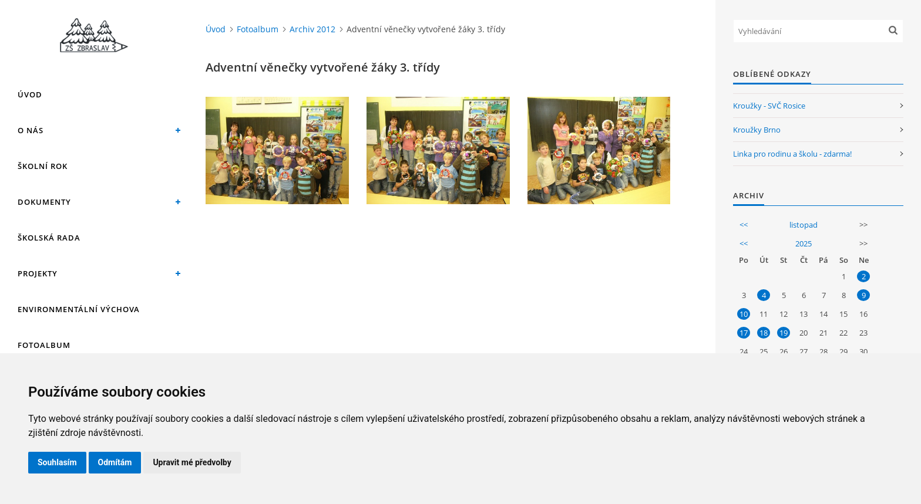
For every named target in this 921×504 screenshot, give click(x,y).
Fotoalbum (44, 345)
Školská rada (49, 237)
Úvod (30, 94)
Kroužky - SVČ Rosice (769, 105)
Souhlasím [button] (57, 462)
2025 (803, 243)
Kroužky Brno (757, 129)
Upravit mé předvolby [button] (192, 462)
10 (744, 314)
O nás (30, 130)
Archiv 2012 (312, 29)
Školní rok (43, 166)
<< (744, 224)
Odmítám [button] (115, 462)
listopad (803, 224)
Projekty (38, 273)
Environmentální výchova (79, 309)
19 (783, 332)
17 (744, 332)
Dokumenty (44, 202)
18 (763, 332)
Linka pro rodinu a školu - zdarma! (792, 153)
